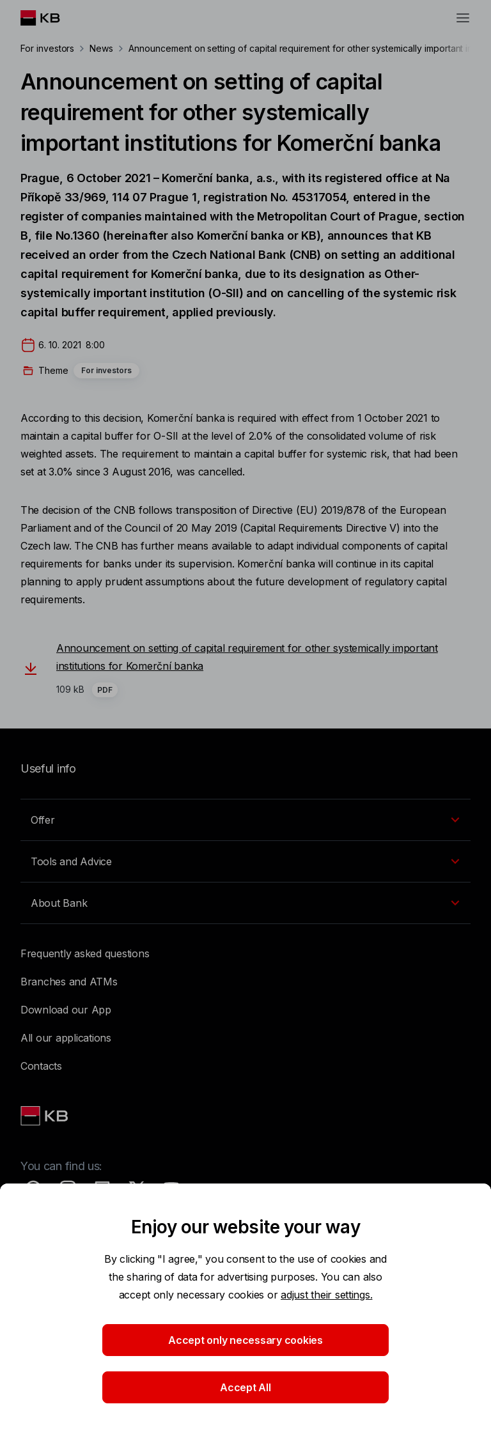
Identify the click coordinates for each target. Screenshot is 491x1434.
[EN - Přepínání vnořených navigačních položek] (245, 819)
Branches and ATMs (69, 981)
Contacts (41, 1066)
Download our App (65, 1009)
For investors (47, 48)
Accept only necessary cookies (245, 1340)
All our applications (65, 1037)
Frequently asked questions (84, 953)
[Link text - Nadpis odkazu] (45, 1116)
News (101, 48)
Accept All (245, 1387)
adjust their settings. (326, 1294)
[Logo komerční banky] (50, 18)
